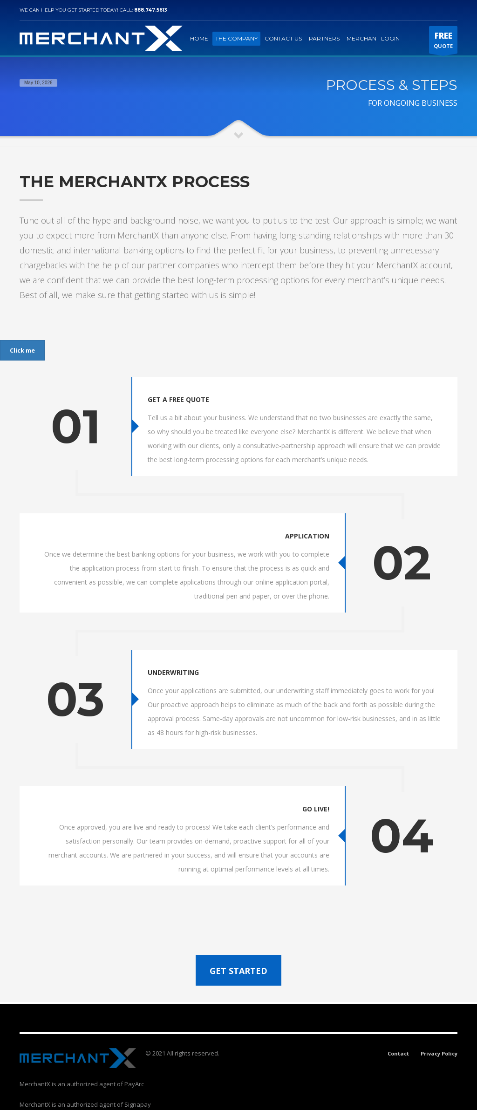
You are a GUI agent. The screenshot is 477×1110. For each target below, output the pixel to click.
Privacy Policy (439, 1035)
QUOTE (443, 42)
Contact (398, 1035)
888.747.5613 (150, 10)
